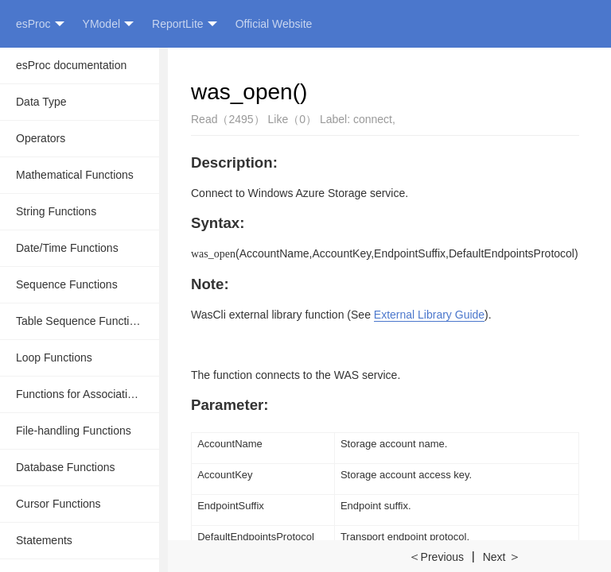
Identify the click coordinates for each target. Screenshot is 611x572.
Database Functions (65, 467)
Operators (40, 138)
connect (372, 119)
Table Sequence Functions (81, 321)
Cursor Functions (58, 503)
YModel (108, 24)
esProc (40, 24)
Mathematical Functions (75, 174)
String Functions (56, 211)
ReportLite (184, 24)
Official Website (274, 23)
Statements (44, 540)
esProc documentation (71, 65)
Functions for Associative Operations (87, 394)
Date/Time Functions (67, 248)
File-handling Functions (73, 430)
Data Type (41, 101)
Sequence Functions (67, 284)
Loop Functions (54, 357)
